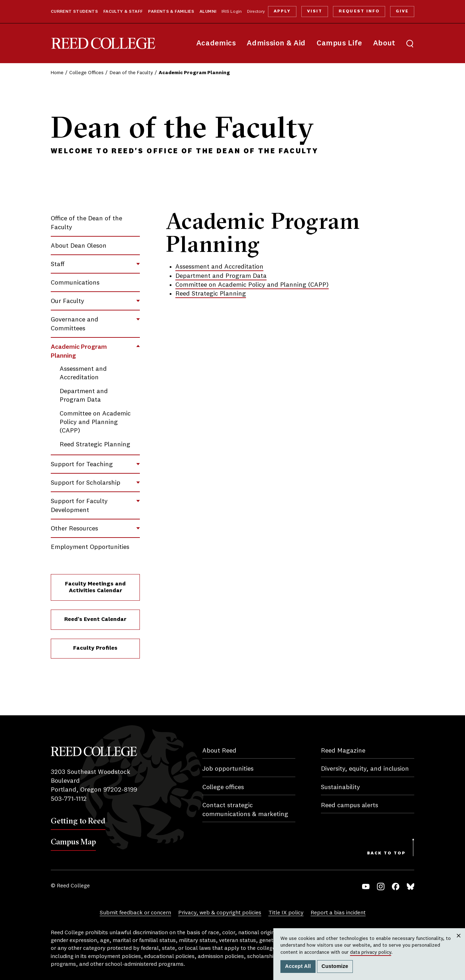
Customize (335, 966)
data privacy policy (370, 952)
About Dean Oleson (78, 246)
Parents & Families (171, 12)
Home (57, 72)
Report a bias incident (338, 913)
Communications (75, 283)
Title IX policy (285, 913)
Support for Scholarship (85, 483)
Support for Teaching (82, 464)
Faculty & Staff (123, 12)
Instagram (380, 886)
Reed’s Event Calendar (95, 619)
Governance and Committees (74, 324)
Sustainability (340, 787)
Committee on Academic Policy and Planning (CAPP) (95, 422)
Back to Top (386, 853)
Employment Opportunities (90, 547)
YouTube (366, 886)
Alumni (207, 12)
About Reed (219, 751)
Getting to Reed (78, 821)
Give (402, 11)
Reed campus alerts (349, 805)
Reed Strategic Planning (95, 444)
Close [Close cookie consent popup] (458, 942)
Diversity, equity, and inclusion (365, 769)
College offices (223, 787)
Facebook (395, 886)
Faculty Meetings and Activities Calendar (95, 587)
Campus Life (339, 43)
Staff (58, 264)
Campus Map (73, 842)
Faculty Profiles (95, 648)
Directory (256, 12)
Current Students (74, 12)
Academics (216, 43)
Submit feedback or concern (135, 913)
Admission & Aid (276, 43)
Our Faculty (67, 301)
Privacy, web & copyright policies (219, 913)
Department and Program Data (221, 276)
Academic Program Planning (79, 351)
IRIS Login (231, 12)
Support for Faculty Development (79, 505)
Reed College (103, 43)
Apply (282, 11)
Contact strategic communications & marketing (245, 809)
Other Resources (74, 528)
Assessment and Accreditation (219, 267)
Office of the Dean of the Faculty (86, 223)
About (384, 43)
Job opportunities (227, 769)
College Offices (86, 72)
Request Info (359, 11)
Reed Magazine (343, 751)
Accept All (298, 966)
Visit (314, 11)
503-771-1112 (69, 799)
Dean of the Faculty (131, 72)
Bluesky (410, 886)
